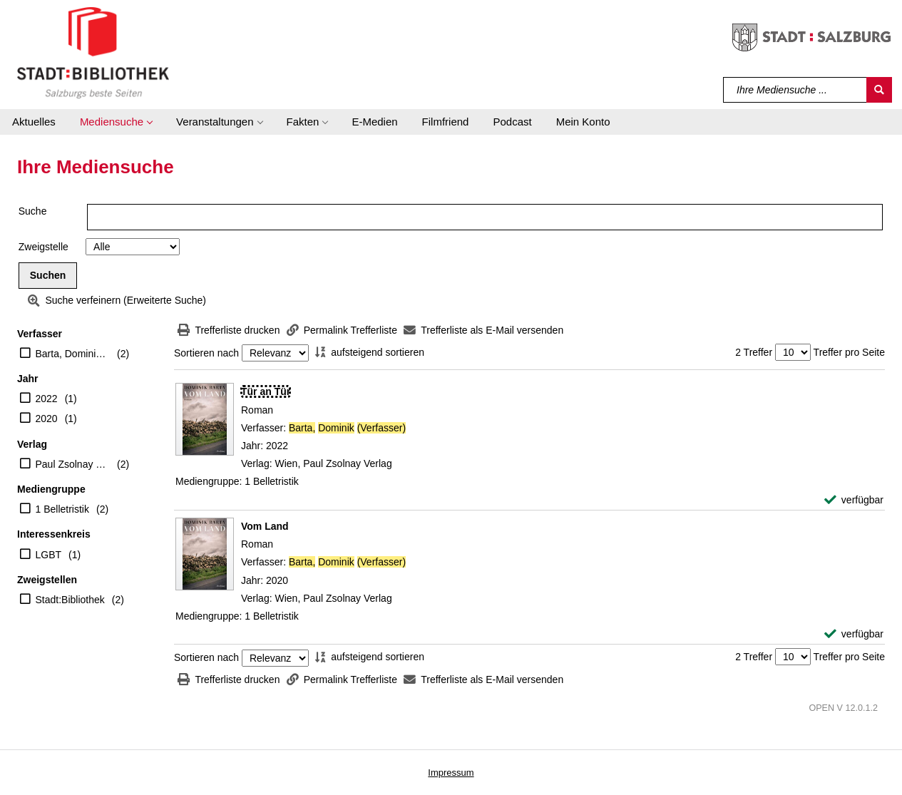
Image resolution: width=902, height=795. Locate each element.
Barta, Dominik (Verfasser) (73, 353)
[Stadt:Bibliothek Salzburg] (93, 52)
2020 (47, 418)
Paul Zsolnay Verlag (73, 464)
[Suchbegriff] (795, 90)
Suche (33, 211)
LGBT (49, 554)
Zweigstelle (43, 246)
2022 (47, 398)
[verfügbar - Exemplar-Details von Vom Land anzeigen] (853, 634)
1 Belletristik (62, 509)
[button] (115, 122)
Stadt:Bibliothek (70, 599)
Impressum (450, 772)
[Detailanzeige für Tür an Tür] (265, 391)
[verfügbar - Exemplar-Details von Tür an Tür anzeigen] (853, 500)
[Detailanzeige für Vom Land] (265, 526)
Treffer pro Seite (849, 352)
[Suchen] (879, 90)
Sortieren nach (206, 353)
